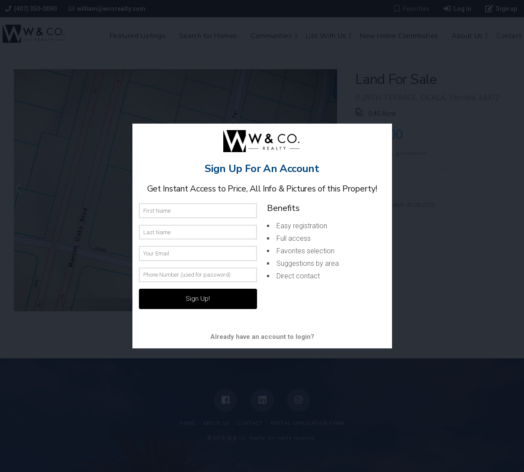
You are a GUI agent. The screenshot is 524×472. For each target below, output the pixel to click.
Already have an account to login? (262, 337)
